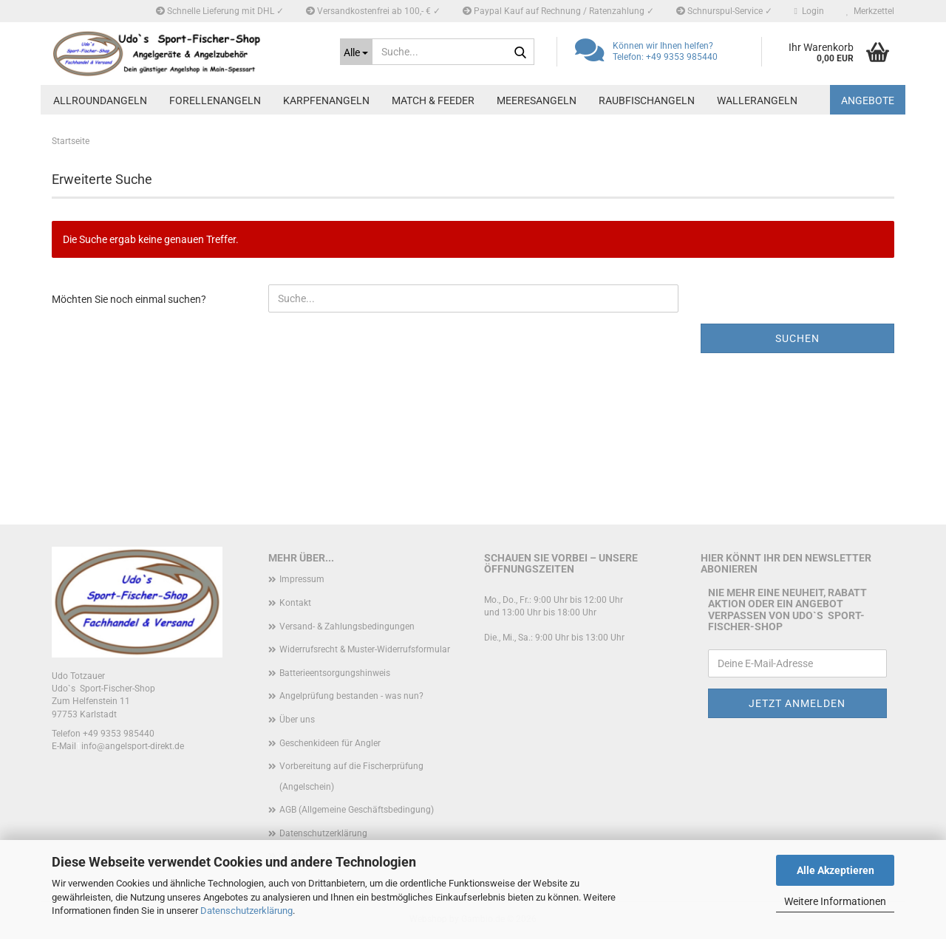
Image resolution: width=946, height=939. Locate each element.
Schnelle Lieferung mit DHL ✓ (220, 11)
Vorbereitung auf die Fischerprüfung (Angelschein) (351, 776)
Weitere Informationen (835, 901)
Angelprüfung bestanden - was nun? (351, 696)
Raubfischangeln (647, 100)
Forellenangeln (215, 100)
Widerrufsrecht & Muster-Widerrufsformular (364, 649)
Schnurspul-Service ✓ (724, 11)
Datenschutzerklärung (246, 910)
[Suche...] (356, 51)
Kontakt (295, 603)
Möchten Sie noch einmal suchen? (129, 299)
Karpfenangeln (326, 100)
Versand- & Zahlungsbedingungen (347, 626)
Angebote (867, 100)
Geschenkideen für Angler (330, 743)
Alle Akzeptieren (835, 870)
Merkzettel (870, 11)
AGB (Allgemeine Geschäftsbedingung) (356, 810)
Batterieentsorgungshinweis (334, 673)
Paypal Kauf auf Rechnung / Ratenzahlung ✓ (558, 11)
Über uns (297, 719)
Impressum (301, 579)
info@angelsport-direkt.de (132, 746)
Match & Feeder (433, 100)
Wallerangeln (757, 100)
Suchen (797, 338)
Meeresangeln (536, 100)
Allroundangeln (100, 100)
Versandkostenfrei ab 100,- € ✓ (373, 11)
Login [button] (809, 11)
